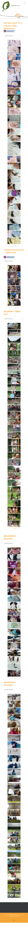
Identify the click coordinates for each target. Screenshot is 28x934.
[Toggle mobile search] (25, 4)
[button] (14, 36)
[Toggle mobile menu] (25, 2)
